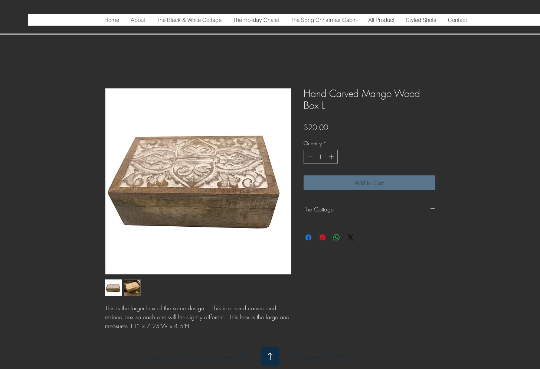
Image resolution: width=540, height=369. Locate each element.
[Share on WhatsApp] (336, 237)
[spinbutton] (320, 156)
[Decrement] (309, 156)
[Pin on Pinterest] (322, 237)
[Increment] (332, 156)
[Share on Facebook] (308, 237)
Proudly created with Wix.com (322, 356)
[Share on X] (350, 237)
